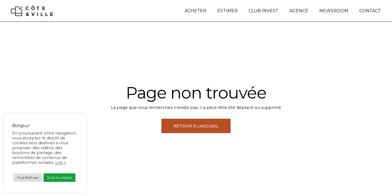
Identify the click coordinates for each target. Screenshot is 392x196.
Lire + (60, 162)
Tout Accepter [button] (59, 177)
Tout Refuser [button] (28, 177)
